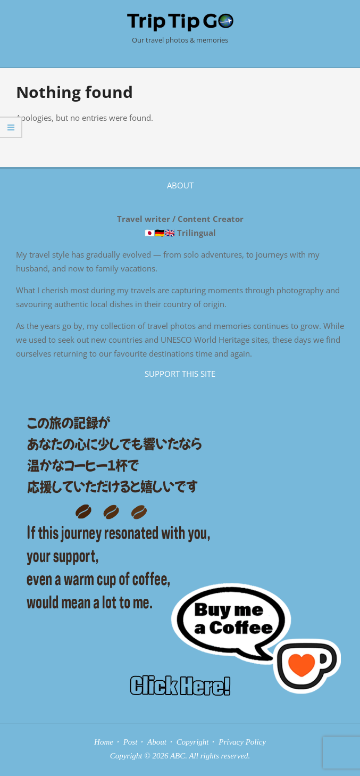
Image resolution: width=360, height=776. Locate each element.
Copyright (193, 742)
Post (130, 742)
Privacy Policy (242, 742)
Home (103, 742)
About (156, 742)
